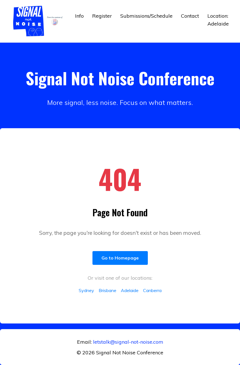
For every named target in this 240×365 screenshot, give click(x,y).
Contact (190, 16)
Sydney (86, 290)
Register (102, 16)
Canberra (152, 290)
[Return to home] (39, 21)
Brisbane (107, 290)
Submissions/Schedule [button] (146, 16)
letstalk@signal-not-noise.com (128, 342)
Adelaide (130, 290)
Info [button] (79, 16)
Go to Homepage (120, 258)
